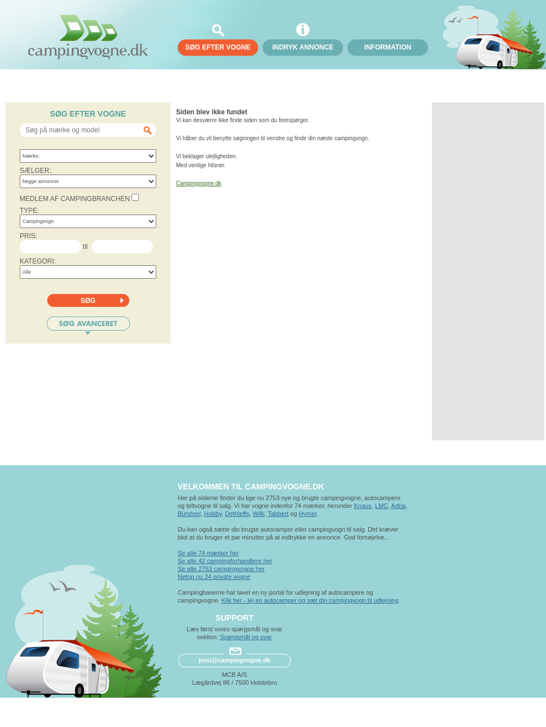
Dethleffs (237, 513)
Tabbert (278, 513)
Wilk (259, 513)
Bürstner (189, 513)
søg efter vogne (217, 47)
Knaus (362, 505)
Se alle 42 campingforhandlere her (225, 560)
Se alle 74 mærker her (208, 553)
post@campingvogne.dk (234, 660)
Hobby (213, 513)
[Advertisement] (488, 271)
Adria (398, 505)
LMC (381, 505)
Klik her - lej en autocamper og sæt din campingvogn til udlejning (310, 600)
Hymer (308, 513)
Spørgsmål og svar (246, 637)
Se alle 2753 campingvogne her (221, 568)
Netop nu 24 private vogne (214, 576)
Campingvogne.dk (199, 183)
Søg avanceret (88, 325)
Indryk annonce (302, 47)
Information (388, 47)
